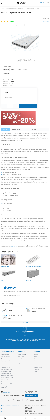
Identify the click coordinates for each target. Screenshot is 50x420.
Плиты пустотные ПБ (6, 363)
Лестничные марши (5, 356)
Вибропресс (20, 363)
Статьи (19, 360)
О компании (37, 351)
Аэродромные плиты (6, 371)
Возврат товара (37, 365)
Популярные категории (7, 351)
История (36, 354)
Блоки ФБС (28, 280)
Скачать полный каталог (6, 411)
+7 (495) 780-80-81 (32, 392)
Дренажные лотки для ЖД (7, 373)
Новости (36, 356)
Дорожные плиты (5, 266)
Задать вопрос (25, 345)
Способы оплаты (38, 367)
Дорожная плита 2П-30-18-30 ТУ (15, 309)
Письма (36, 360)
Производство (21, 351)
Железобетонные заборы (7, 375)
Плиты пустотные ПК (6, 365)
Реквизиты (36, 369)
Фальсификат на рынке (23, 358)
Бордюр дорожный (5, 360)
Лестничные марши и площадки (33, 266)
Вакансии (36, 358)
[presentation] (35, 60)
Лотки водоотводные (6, 358)
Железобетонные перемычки (8, 381)
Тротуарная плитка (5, 367)
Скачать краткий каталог (6, 408)
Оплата (11, 100)
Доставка (27, 100)
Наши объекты (21, 356)
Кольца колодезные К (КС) (7, 377)
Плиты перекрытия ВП (6, 383)
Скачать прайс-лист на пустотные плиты (10, 405)
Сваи (2, 280)
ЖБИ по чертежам (22, 354)
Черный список (37, 363)
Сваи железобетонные (6, 369)
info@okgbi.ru (13, 246)
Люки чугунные (4, 379)
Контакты (36, 371)
